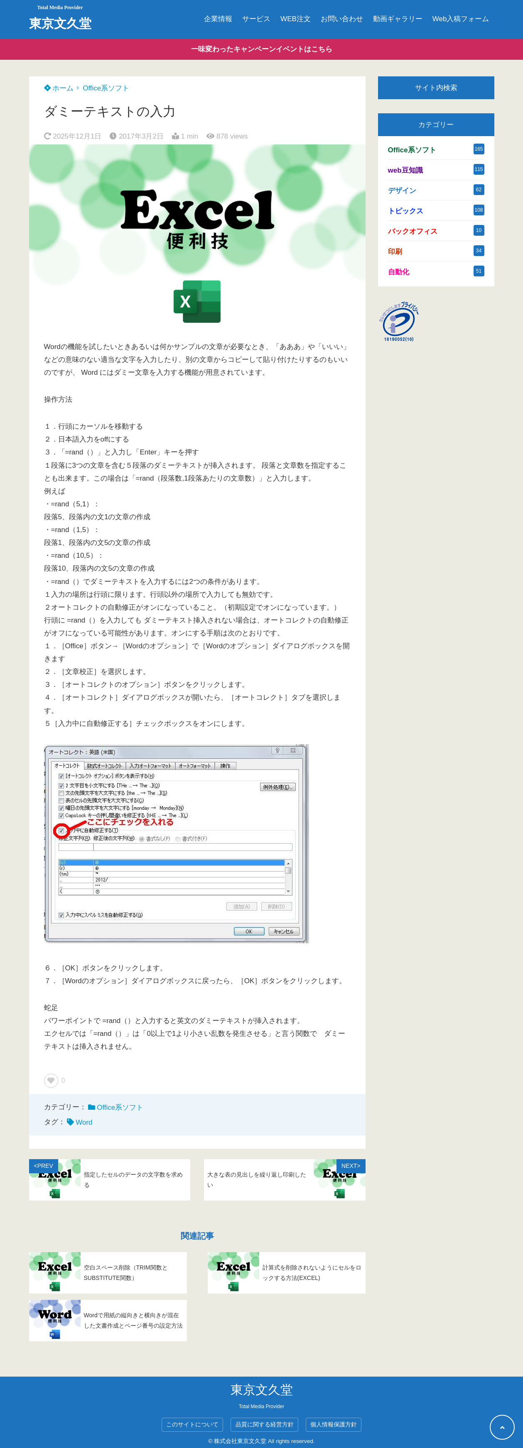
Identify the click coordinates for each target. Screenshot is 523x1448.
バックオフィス (412, 231)
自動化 (398, 272)
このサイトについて (192, 1424)
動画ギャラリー (397, 19)
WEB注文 (295, 19)
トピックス (405, 211)
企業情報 (218, 19)
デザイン (402, 191)
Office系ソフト (106, 88)
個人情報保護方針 (333, 1424)
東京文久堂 (60, 23)
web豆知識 (405, 170)
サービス (256, 19)
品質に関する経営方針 (265, 1424)
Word (84, 1122)
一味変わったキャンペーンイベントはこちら (261, 49)
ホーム (59, 88)
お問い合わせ (342, 19)
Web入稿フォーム (460, 19)
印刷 (395, 252)
